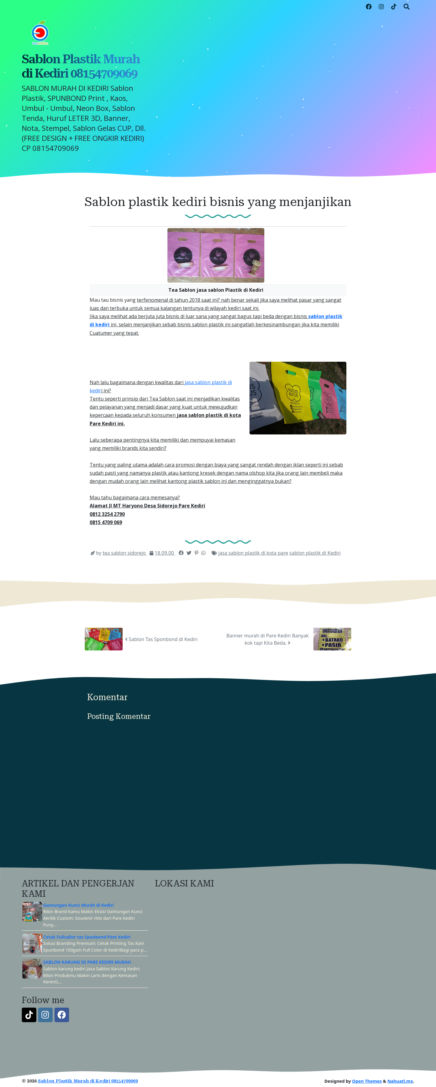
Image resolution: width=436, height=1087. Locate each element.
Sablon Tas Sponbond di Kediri (161, 639)
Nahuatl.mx (400, 1081)
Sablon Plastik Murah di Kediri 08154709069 (81, 66)
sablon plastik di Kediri (315, 553)
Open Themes (367, 1081)
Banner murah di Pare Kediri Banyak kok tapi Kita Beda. (267, 639)
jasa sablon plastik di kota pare (253, 553)
